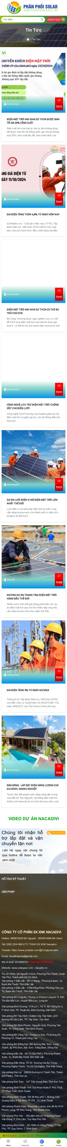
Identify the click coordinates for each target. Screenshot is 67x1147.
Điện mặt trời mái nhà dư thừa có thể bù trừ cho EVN (33, 312)
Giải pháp (8, 891)
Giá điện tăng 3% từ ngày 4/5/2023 (28, 690)
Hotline (58, 1143)
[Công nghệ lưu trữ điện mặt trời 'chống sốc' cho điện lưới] (33, 366)
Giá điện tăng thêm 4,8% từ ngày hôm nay (33, 215)
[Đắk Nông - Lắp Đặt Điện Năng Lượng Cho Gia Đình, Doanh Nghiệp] (33, 747)
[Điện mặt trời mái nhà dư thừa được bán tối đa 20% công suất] (33, 81)
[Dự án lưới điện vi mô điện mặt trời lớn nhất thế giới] (33, 461)
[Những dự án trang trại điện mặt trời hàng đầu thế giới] (33, 556)
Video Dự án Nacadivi (33, 819)
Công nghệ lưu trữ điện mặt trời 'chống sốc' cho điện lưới (33, 407)
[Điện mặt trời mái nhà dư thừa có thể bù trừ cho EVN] (33, 271)
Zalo (42, 1143)
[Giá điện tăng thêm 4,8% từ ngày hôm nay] (33, 176)
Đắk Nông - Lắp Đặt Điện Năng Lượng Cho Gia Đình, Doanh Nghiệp (32, 787)
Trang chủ (25, 1143)
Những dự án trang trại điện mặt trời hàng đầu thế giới (32, 597)
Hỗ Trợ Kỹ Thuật (14, 879)
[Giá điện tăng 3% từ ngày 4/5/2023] (33, 652)
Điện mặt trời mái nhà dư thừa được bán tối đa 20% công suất (33, 121)
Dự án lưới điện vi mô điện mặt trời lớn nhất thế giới (32, 502)
